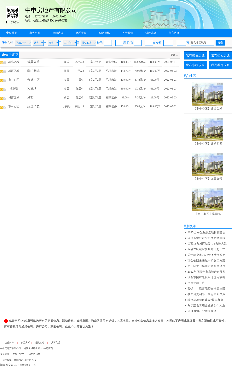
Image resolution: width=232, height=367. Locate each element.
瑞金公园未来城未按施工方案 (206, 260)
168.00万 (155, 61)
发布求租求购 (195, 65)
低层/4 (79, 88)
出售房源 (34, 32)
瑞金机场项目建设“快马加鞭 (206, 299)
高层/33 (79, 61)
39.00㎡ (125, 97)
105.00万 (155, 70)
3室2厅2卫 (95, 79)
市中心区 (13, 79)
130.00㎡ (126, 106)
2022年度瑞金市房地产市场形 (207, 271)
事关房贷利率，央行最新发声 (206, 294)
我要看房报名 (220, 65)
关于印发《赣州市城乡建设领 (206, 266)
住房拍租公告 (196, 283)
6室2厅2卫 (95, 70)
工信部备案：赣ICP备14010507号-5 (18, 360)
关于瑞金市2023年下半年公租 (207, 254)
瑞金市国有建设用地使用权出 (206, 277)
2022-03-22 (170, 106)
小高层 (66, 106)
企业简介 (9, 342)
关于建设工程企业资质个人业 (206, 305)
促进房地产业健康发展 (202, 311)
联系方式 (25, 342)
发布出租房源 (220, 55)
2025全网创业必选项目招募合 (207, 232)
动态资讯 (104, 32)
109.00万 (155, 106)
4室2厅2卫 (95, 106)
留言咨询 (174, 32)
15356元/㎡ (140, 61)
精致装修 (111, 97)
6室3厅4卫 (95, 61)
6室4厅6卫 (95, 88)
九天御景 (216, 178)
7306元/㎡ (140, 70)
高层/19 (79, 106)
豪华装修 (111, 61)
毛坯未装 (111, 70)
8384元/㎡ (140, 106)
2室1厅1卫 (95, 97)
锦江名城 (216, 108)
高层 (66, 70)
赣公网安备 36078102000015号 (18, 365)
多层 (66, 79)
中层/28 (79, 70)
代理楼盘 (81, 32)
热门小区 (190, 76)
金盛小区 (33, 79)
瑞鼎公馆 (33, 62)
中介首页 (11, 32)
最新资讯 (190, 226)
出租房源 (58, 32)
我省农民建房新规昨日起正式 (206, 249)
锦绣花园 (216, 143)
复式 (66, 61)
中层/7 (79, 79)
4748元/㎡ (140, 79)
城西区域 (13, 70)
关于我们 (127, 32)
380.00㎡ (126, 88)
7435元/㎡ (140, 97)
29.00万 (154, 97)
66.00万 (154, 79)
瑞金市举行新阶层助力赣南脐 (206, 238)
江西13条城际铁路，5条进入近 (207, 243)
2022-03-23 (170, 70)
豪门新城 (33, 70)
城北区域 (13, 61)
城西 (30, 97)
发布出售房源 (195, 55)
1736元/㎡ (140, 88)
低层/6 (79, 97)
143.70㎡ (126, 70)
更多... (174, 54)
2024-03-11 (170, 61)
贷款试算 (150, 32)
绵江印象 (33, 106)
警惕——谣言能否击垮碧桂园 (206, 288)
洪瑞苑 (216, 213)
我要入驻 (55, 342)
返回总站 (39, 342)
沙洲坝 (14, 88)
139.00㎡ (126, 79)
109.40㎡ (126, 61)
